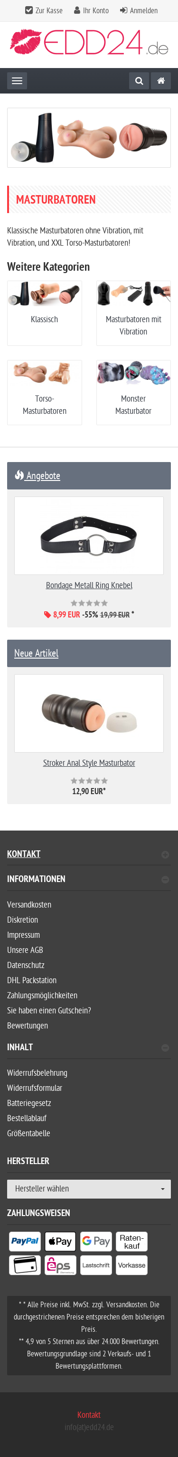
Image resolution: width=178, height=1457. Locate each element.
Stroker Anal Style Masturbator (89, 763)
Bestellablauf (27, 1118)
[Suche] (139, 80)
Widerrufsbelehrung (37, 1073)
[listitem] (25, 1243)
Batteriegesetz (29, 1103)
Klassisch (44, 320)
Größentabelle (28, 1134)
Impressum (23, 935)
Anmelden (144, 11)
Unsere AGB (25, 950)
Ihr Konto (96, 11)
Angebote (37, 475)
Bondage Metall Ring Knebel (89, 586)
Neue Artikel (36, 653)
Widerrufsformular (34, 1088)
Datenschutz (26, 965)
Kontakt (88, 855)
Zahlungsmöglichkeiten (42, 996)
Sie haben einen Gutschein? (49, 1011)
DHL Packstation (31, 981)
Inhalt (88, 1049)
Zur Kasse (49, 11)
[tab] (89, 883)
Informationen (88, 880)
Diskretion (22, 920)
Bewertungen (27, 1026)
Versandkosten (29, 905)
